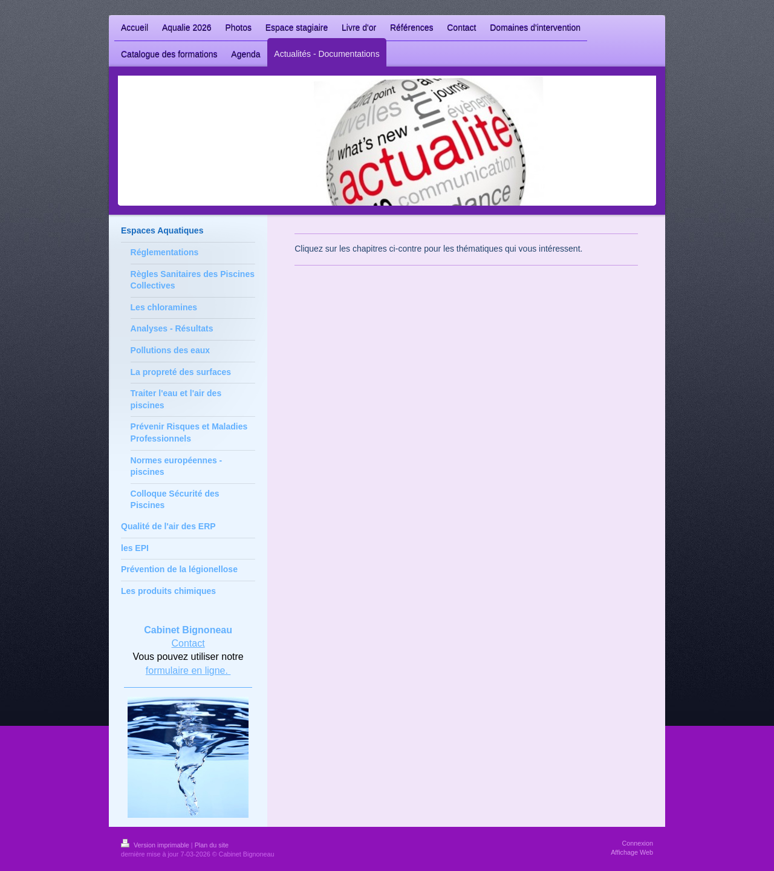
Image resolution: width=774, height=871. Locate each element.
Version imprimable (156, 845)
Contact (188, 643)
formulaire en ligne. (188, 670)
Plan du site (212, 845)
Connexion (637, 843)
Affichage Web (632, 852)
